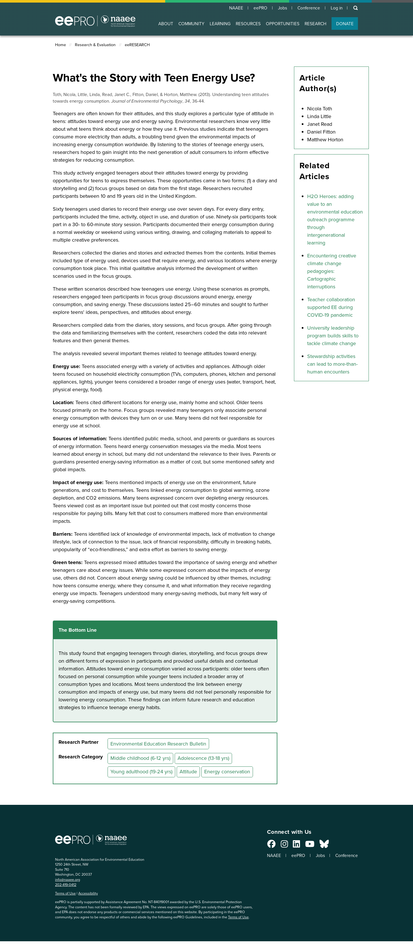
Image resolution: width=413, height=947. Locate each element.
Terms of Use (65, 893)
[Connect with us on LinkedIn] (293, 845)
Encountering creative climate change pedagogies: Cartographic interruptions (331, 271)
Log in (336, 8)
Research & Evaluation (95, 45)
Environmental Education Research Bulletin (158, 744)
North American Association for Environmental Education (95, 21)
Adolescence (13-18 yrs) (203, 758)
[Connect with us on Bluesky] (320, 845)
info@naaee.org (67, 880)
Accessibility (88, 893)
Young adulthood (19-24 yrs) (141, 772)
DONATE (345, 24)
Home (60, 45)
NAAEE (232, 8)
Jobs (280, 8)
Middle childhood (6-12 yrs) (140, 758)
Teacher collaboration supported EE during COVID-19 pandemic (331, 307)
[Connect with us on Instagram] (280, 845)
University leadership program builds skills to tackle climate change (333, 335)
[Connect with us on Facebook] (268, 845)
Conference (307, 8)
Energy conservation (227, 772)
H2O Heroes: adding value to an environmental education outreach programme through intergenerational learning (335, 220)
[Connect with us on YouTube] (306, 845)
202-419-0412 (65, 884)
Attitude (188, 772)
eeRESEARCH (137, 45)
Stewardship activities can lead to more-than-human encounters (332, 364)
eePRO (257, 8)
